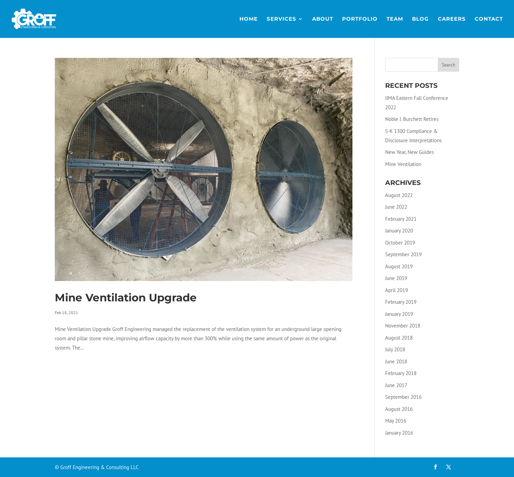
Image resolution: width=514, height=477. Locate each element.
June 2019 (396, 278)
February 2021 (401, 219)
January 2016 (399, 432)
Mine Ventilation (403, 164)
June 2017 (396, 385)
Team (395, 19)
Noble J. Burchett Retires (412, 119)
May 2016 (395, 420)
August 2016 (399, 409)
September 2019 (403, 254)
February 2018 (401, 373)
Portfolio (360, 19)
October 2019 (400, 242)
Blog (420, 19)
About (322, 19)
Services (281, 19)
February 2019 (401, 302)
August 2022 (399, 195)
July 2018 (395, 349)
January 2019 (399, 314)
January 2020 (399, 230)
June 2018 (396, 361)
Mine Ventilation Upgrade (126, 297)
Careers (452, 19)
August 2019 (399, 266)
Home (248, 19)
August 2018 (399, 337)
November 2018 (402, 325)
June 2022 (396, 207)
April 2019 (396, 290)
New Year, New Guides (409, 152)
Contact (489, 19)
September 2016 (403, 397)
